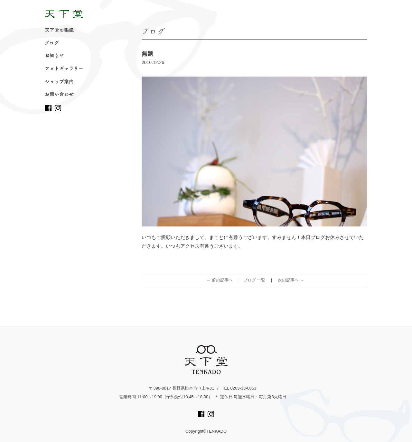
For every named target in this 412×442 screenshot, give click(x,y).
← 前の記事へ (220, 280)
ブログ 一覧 (254, 280)
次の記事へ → (291, 280)
